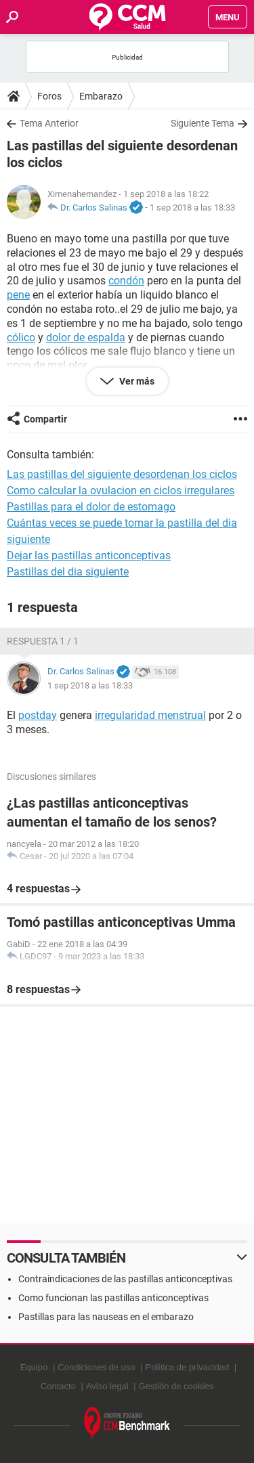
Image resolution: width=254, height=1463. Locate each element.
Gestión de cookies (176, 1386)
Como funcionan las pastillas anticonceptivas (113, 1297)
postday (37, 715)
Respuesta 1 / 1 (43, 641)
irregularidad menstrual (150, 715)
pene (18, 294)
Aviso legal (107, 1386)
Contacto (58, 1386)
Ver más (135, 381)
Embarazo (101, 96)
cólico (21, 337)
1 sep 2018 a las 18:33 (192, 207)
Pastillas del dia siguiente (68, 571)
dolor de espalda (85, 337)
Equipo (33, 1367)
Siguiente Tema (202, 123)
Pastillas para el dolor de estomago (91, 506)
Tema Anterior (49, 123)
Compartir (45, 419)
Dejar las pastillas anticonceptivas (89, 555)
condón (126, 280)
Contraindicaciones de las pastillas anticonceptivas (125, 1278)
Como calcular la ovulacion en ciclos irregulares (120, 490)
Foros (49, 96)
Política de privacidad (188, 1367)
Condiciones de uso (96, 1367)
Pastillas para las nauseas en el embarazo (106, 1316)
